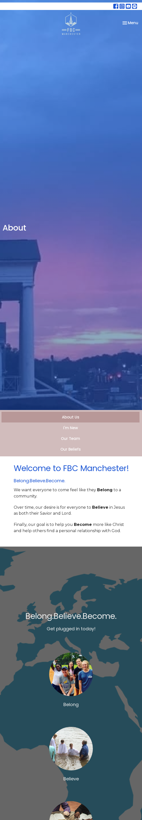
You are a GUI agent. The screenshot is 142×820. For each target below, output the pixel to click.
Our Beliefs (70, 449)
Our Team (70, 438)
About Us (70, 417)
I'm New (70, 427)
